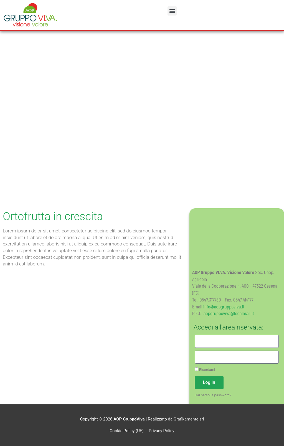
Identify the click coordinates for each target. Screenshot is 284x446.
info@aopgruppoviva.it (224, 306)
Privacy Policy (161, 430)
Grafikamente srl (189, 419)
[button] (172, 11)
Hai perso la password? (213, 395)
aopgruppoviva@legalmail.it (229, 313)
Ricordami (205, 369)
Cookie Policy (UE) (126, 430)
